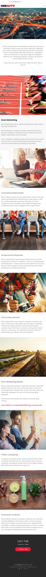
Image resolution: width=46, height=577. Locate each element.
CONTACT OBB (23, 549)
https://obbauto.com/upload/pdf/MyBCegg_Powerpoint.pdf (21, 405)
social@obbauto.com (16, 1)
